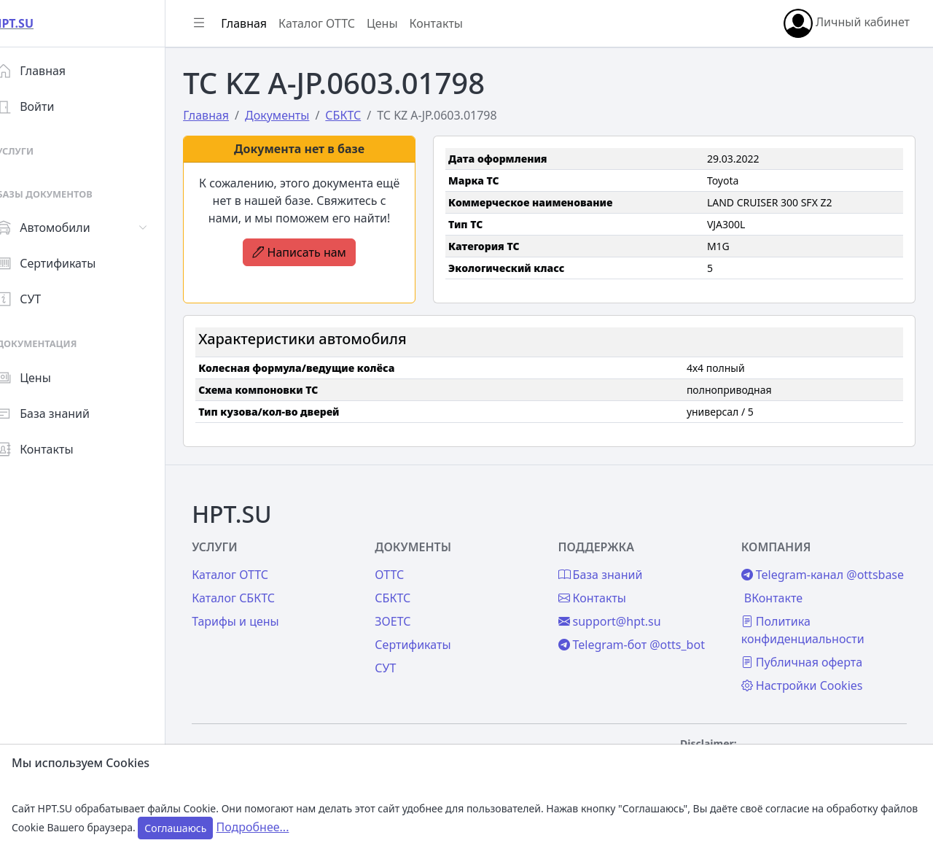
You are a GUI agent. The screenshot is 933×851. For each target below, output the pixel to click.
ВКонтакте (778, 598)
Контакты (55, 449)
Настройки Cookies (807, 685)
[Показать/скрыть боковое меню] (220, 23)
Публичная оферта (806, 662)
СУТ (39, 299)
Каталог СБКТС (254, 580)
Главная (52, 71)
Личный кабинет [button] (847, 23)
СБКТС (408, 580)
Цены (44, 378)
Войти (46, 106)
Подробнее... (252, 827)
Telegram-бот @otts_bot (642, 627)
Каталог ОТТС (338, 23)
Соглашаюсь (175, 828)
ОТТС (405, 557)
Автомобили (64, 227)
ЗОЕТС (408, 604)
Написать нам (317, 252)
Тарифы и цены (256, 604)
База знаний (64, 413)
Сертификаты (67, 263)
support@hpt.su (620, 604)
